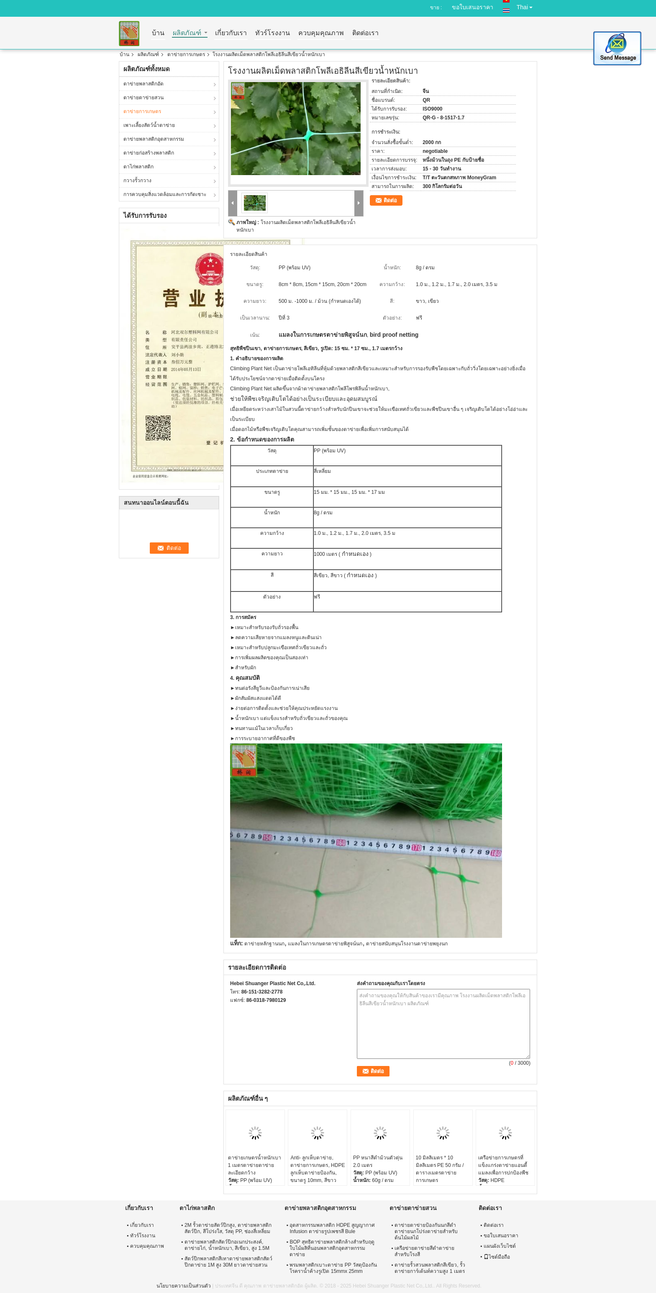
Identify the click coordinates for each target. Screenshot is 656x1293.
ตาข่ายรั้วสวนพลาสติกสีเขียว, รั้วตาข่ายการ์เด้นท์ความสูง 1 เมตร (430, 1268)
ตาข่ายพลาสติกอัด (143, 84)
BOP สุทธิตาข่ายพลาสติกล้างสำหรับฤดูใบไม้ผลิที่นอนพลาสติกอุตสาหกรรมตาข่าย (332, 1248)
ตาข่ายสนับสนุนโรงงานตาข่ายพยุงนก (407, 944)
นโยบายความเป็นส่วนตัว (183, 1286)
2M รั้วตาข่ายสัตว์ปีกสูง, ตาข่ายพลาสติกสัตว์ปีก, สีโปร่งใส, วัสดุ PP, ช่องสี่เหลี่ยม (228, 1228)
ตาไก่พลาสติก (138, 167)
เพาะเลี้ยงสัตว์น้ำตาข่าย (149, 125)
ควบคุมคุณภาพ (321, 33)
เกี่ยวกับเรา (231, 33)
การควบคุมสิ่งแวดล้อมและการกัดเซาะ (164, 194)
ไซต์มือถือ (497, 1257)
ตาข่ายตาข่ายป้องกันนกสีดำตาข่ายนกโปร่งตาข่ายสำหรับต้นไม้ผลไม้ (426, 1231)
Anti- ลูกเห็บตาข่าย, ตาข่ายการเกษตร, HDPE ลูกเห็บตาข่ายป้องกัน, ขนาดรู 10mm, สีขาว (317, 1169)
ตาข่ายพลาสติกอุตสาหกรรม (153, 139)
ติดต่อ (390, 200)
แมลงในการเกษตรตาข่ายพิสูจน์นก (325, 944)
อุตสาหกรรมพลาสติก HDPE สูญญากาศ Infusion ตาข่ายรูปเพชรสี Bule (332, 1228)
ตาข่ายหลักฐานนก (264, 944)
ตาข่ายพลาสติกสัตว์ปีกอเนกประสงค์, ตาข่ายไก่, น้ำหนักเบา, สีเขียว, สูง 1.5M (226, 1245)
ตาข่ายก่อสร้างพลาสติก (148, 153)
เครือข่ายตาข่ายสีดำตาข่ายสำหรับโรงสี (424, 1251)
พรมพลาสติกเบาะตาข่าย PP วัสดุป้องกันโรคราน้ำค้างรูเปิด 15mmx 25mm (333, 1268)
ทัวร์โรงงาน (272, 33)
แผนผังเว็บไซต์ (500, 1246)
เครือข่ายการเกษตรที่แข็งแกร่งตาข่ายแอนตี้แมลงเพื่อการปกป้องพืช (503, 1165)
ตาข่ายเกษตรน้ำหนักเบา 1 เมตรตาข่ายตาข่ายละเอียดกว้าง (254, 1165)
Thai (527, 5)
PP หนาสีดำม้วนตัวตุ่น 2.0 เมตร (377, 1161)
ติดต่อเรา (365, 33)
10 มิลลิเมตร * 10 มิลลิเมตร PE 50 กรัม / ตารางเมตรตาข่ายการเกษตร (440, 1169)
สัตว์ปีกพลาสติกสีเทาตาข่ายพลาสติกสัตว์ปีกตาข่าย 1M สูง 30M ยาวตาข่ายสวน (228, 1262)
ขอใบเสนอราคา (472, 7)
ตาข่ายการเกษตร (186, 54)
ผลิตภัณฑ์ (187, 33)
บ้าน (158, 33)
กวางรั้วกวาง (137, 180)
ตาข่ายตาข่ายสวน (143, 98)
